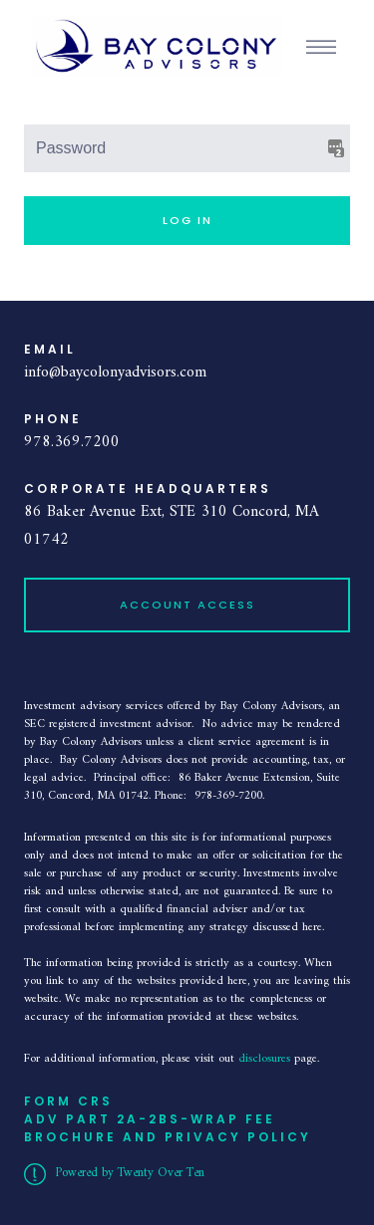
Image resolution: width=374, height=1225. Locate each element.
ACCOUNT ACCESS (187, 604)
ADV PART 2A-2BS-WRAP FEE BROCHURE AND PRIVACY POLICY (167, 1127)
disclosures (266, 1059)
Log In (187, 220)
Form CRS (68, 1101)
